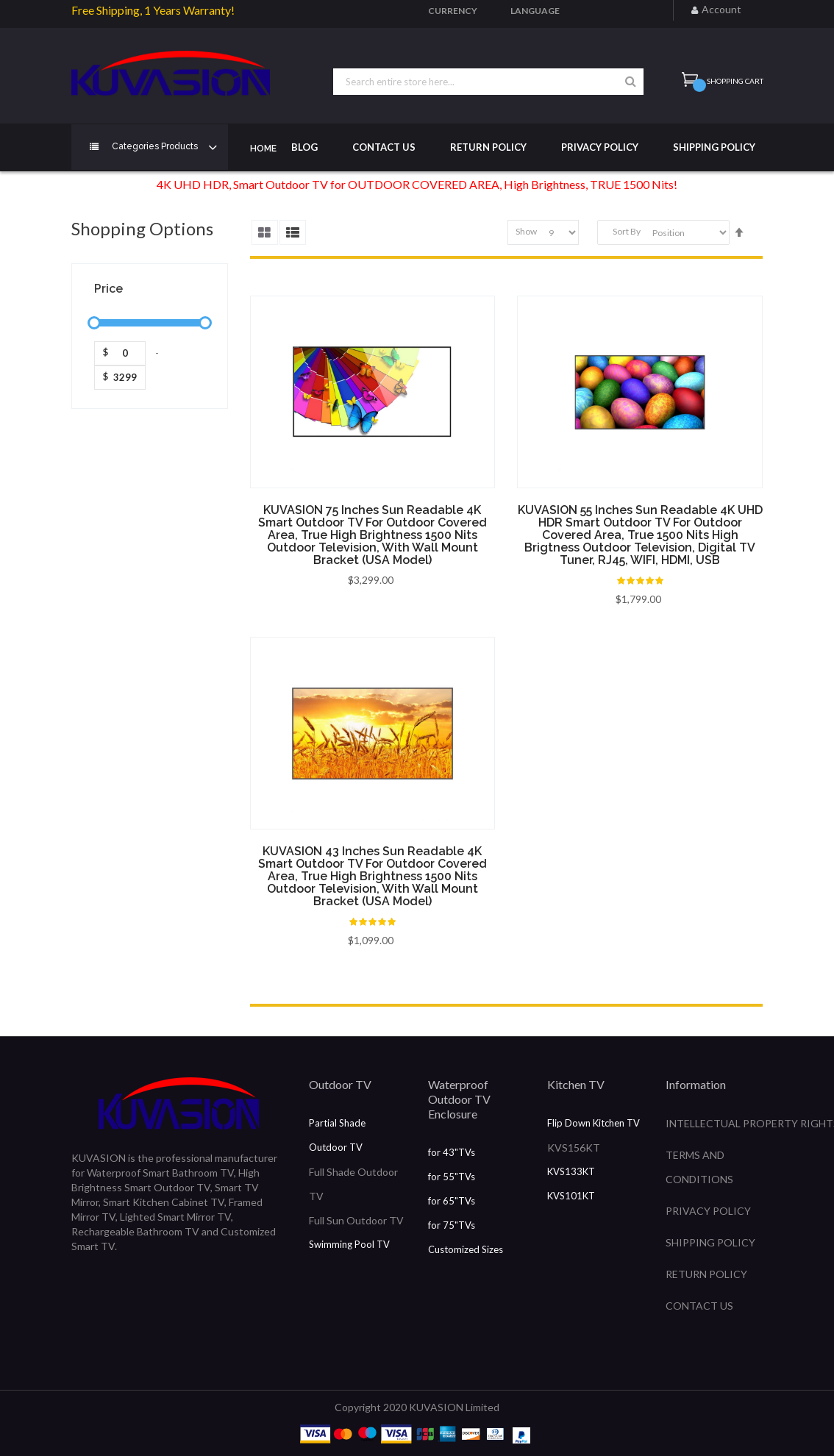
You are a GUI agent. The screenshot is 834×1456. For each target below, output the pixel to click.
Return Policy (488, 147)
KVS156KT (573, 1147)
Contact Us (384, 147)
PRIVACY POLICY (708, 1211)
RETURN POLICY (706, 1274)
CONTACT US (699, 1305)
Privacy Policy (599, 147)
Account (721, 9)
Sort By (627, 231)
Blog (304, 147)
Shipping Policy (714, 147)
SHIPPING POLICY (710, 1242)
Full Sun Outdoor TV (356, 1220)
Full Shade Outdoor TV (353, 1184)
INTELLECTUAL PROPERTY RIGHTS (714, 1123)
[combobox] (488, 81)
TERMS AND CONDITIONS (699, 1167)
